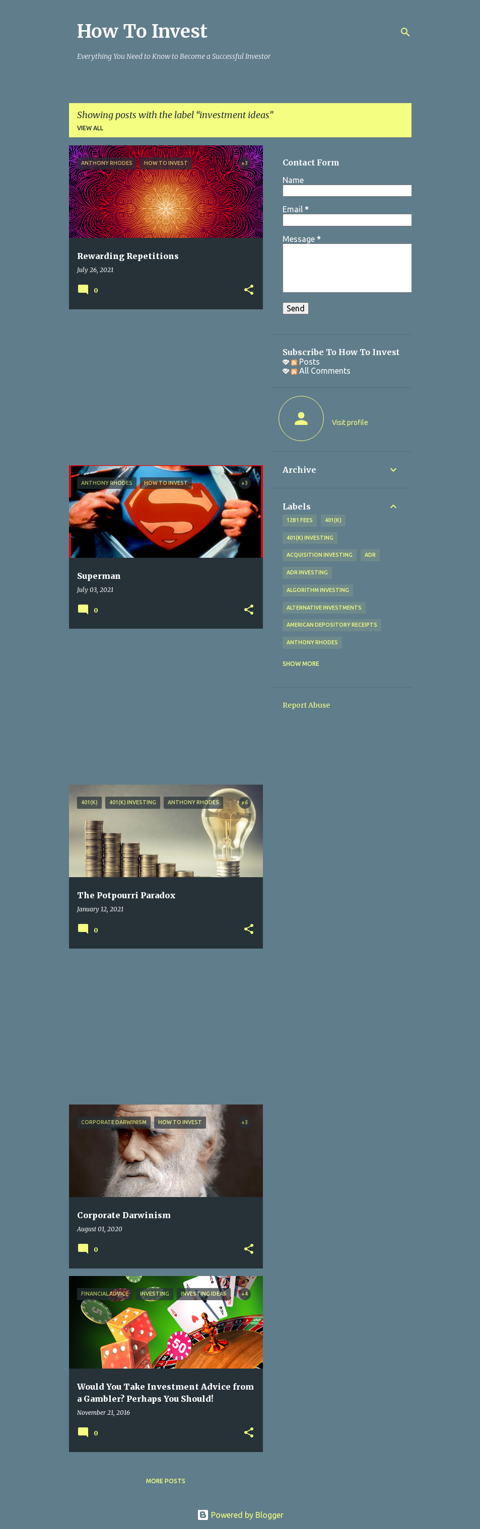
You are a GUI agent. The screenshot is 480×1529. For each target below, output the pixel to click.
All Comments (321, 370)
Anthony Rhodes (312, 642)
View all (90, 128)
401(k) (333, 520)
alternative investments (324, 608)
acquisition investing (320, 555)
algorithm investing (318, 590)
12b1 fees (300, 520)
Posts (305, 361)
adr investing (307, 572)
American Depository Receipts (332, 625)
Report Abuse (306, 705)
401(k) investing (310, 538)
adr (370, 555)
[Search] (405, 32)
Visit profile (350, 422)
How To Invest (142, 31)
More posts (165, 1481)
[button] (249, 290)
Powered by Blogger (240, 1514)
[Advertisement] (162, 387)
